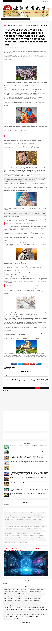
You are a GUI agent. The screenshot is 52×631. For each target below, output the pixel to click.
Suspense (33, 539)
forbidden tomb (8, 532)
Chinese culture (19, 523)
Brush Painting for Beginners (35, 516)
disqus (41, 389)
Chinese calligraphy (9, 523)
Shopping (7, 539)
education (29, 530)
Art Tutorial (15, 516)
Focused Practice (37, 530)
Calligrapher (7, 518)
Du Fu (23, 530)
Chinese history (37, 523)
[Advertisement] (26, 423)
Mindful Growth (32, 534)
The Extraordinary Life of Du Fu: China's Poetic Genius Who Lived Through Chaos (28, 452)
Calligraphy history (41, 518)
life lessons (23, 534)
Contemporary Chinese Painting (32, 528)
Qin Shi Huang (34, 537)
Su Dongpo (26, 539)
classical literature (9, 528)
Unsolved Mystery (13, 543)
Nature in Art (7, 537)
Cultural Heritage (8, 530)
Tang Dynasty (40, 539)
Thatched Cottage (19, 541)
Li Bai (18, 534)
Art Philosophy (8, 516)
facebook (46, 389)
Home (6, 26)
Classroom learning (19, 528)
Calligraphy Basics (31, 518)
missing (38, 534)
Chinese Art (28, 521)
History (9, 26)
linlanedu (9, 629)
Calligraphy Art (22, 518)
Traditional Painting (41, 541)
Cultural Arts (44, 528)
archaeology (33, 514)
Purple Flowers (25, 537)
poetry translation (16, 537)
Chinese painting (18, 525)
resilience (41, 537)
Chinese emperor (28, 523)
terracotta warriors (9, 541)
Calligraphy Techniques (10, 521)
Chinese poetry (38, 525)
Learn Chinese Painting (10, 534)
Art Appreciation (41, 514)
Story (13, 26)
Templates (19, 629)
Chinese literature (9, 525)
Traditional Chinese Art (30, 541)
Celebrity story (20, 521)
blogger (36, 389)
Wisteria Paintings (23, 543)
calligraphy (14, 518)
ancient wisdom (24, 514)
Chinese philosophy (28, 525)
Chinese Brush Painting (37, 521)
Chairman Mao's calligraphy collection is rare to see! (21, 484)
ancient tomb (16, 514)
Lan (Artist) (43, 532)
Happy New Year (17, 532)
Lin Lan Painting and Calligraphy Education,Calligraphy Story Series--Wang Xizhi (28, 468)
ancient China (8, 514)
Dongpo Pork (17, 530)
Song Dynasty (14, 539)
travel (6, 543)
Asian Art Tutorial (23, 516)
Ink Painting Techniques (34, 532)
